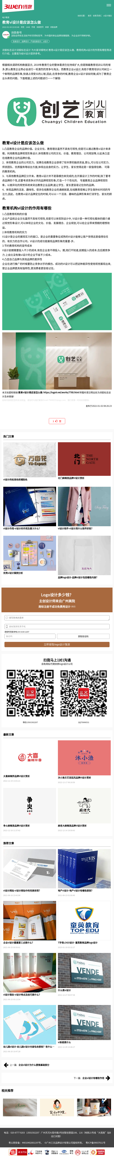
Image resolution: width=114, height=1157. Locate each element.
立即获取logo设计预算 (57, 644)
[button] (109, 1110)
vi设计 (77, 69)
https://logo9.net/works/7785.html (61, 392)
